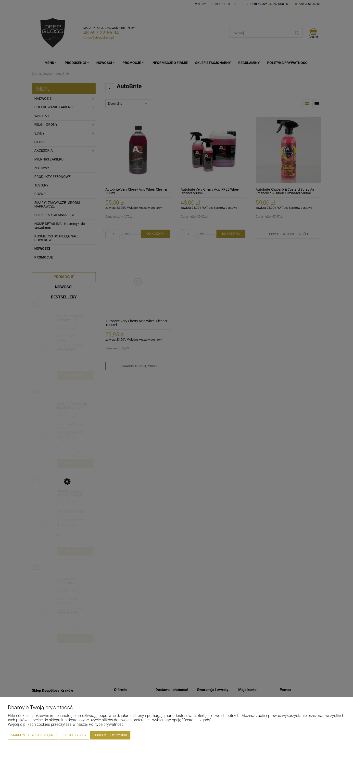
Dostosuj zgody (74, 735)
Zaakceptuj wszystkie (110, 735)
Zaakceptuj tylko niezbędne (33, 735)
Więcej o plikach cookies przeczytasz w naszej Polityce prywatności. (67, 724)
